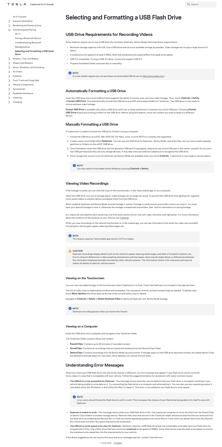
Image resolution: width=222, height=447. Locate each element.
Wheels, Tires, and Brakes (25, 58)
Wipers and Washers (23, 63)
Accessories (19, 89)
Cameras (124, 218)
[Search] (201, 4)
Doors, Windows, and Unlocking (28, 67)
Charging (17, 102)
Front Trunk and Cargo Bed (26, 80)
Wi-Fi (18, 34)
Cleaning (17, 97)
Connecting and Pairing (24, 29)
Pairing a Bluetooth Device (28, 38)
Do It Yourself (19, 16)
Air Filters (18, 71)
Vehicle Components (23, 84)
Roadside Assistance (23, 93)
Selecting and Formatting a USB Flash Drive (34, 53)
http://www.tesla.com (153, 76)
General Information (23, 21)
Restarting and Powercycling (27, 25)
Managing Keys (22, 47)
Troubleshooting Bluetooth (28, 42)
